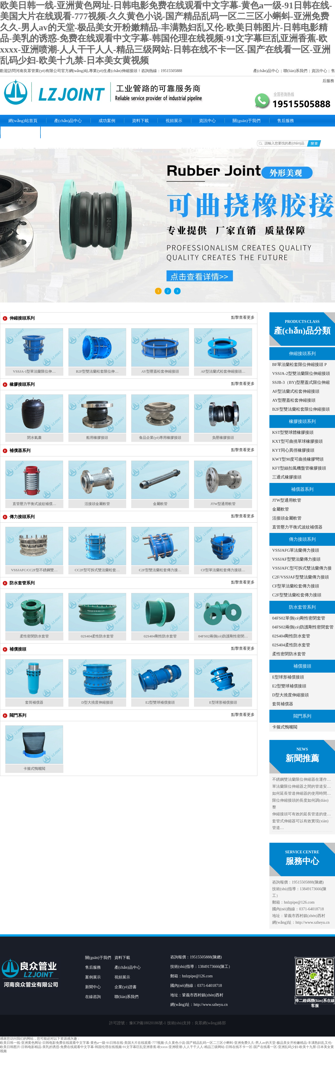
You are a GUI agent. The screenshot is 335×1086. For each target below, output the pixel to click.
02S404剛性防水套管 (291, 636)
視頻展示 (174, 120)
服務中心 (302, 861)
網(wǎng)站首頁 (22, 120)
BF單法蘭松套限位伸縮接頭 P (299, 364)
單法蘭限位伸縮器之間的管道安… (301, 786)
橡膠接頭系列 (302, 421)
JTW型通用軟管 (286, 500)
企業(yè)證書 (20, 132)
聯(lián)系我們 (295, 71)
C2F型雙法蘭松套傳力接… (160, 570)
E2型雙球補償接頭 (289, 686)
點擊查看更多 (243, 317)
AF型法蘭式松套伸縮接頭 (295, 391)
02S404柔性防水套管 (291, 645)
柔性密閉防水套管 (289, 654)
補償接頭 (302, 666)
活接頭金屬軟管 (287, 518)
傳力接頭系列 (302, 539)
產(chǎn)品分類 (302, 330)
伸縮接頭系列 (302, 353)
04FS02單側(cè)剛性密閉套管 (298, 618)
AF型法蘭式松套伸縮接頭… (223, 371)
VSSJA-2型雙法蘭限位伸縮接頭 (301, 373)
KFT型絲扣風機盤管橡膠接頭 (299, 468)
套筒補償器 (282, 704)
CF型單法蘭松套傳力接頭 (295, 586)
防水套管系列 (302, 607)
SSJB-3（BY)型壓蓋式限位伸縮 (301, 382)
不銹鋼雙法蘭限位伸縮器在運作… (301, 779)
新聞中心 (93, 987)
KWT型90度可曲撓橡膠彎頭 (298, 459)
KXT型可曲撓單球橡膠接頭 (297, 441)
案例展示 (93, 977)
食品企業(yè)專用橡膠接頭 (160, 437)
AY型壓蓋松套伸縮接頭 (293, 400)
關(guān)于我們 (246, 120)
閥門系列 (302, 716)
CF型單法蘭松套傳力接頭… (223, 570)
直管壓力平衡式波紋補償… (34, 504)
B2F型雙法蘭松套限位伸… (97, 371)
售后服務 (285, 120)
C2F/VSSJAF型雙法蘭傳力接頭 (300, 577)
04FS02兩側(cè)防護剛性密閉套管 (303, 627)
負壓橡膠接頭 (223, 437)
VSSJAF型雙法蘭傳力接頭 (296, 559)
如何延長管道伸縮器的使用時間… (301, 793)
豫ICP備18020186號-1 (147, 1023)
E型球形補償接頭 (288, 677)
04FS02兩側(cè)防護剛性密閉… (223, 636)
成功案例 (107, 120)
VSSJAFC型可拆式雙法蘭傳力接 (302, 568)
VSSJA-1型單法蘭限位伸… (34, 371)
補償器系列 (302, 489)
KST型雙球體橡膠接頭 (293, 432)
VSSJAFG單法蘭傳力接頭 (295, 550)
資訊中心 (319, 71)
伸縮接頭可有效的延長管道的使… (301, 814)
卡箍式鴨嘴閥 (284, 727)
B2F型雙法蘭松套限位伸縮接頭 (301, 409)
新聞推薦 (302, 758)
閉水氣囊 (34, 437)
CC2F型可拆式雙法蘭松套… (97, 570)
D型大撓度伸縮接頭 (290, 695)
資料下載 (140, 120)
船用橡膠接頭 (97, 437)
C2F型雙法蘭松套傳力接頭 (296, 595)
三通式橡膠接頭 (287, 477)
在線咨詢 (93, 997)
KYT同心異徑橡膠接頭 (293, 450)
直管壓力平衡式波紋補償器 (297, 527)
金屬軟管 (280, 509)
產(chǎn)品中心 (266, 71)
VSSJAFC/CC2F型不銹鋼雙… (34, 570)
